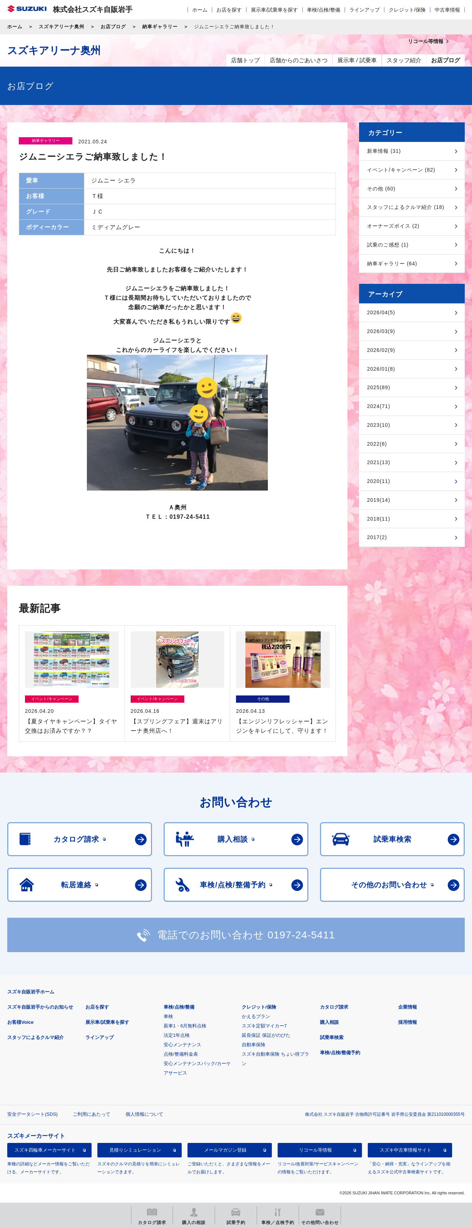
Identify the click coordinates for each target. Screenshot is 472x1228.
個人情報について (144, 1114)
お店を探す (229, 9)
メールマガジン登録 (225, 1150)
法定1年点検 (177, 1035)
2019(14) (378, 500)
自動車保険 (253, 1044)
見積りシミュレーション (135, 1150)
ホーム (199, 9)
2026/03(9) (381, 331)
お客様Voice (20, 1022)
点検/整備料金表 (181, 1054)
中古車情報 (447, 9)
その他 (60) (381, 189)
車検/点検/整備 (323, 9)
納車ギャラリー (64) (392, 263)
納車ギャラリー (160, 26)
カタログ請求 (334, 1007)
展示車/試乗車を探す (274, 9)
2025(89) (378, 387)
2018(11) (378, 519)
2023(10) (378, 425)
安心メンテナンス (182, 1044)
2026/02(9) (381, 350)
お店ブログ (113, 26)
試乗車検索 (332, 1037)
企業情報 (407, 1007)
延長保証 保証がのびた (266, 1035)
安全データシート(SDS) (32, 1114)
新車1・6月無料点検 (185, 1026)
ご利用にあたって (91, 1114)
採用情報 (407, 1022)
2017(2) (377, 537)
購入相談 (329, 1022)
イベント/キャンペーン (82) (401, 170)
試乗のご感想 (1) (388, 245)
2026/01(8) (381, 369)
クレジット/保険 (407, 9)
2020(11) (378, 481)
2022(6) (377, 444)
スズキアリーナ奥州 (61, 26)
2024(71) (378, 406)
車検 (168, 1016)
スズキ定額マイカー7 (264, 1026)
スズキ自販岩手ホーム (30, 991)
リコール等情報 (315, 1150)
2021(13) (378, 462)
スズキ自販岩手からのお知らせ (40, 1007)
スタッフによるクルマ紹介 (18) (405, 207)
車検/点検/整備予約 (340, 1052)
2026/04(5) (381, 312)
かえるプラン (256, 1016)
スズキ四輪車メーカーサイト (45, 1150)
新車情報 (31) (384, 151)
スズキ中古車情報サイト (405, 1150)
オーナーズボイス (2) (393, 226)
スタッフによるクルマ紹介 (35, 1037)
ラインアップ (364, 9)
